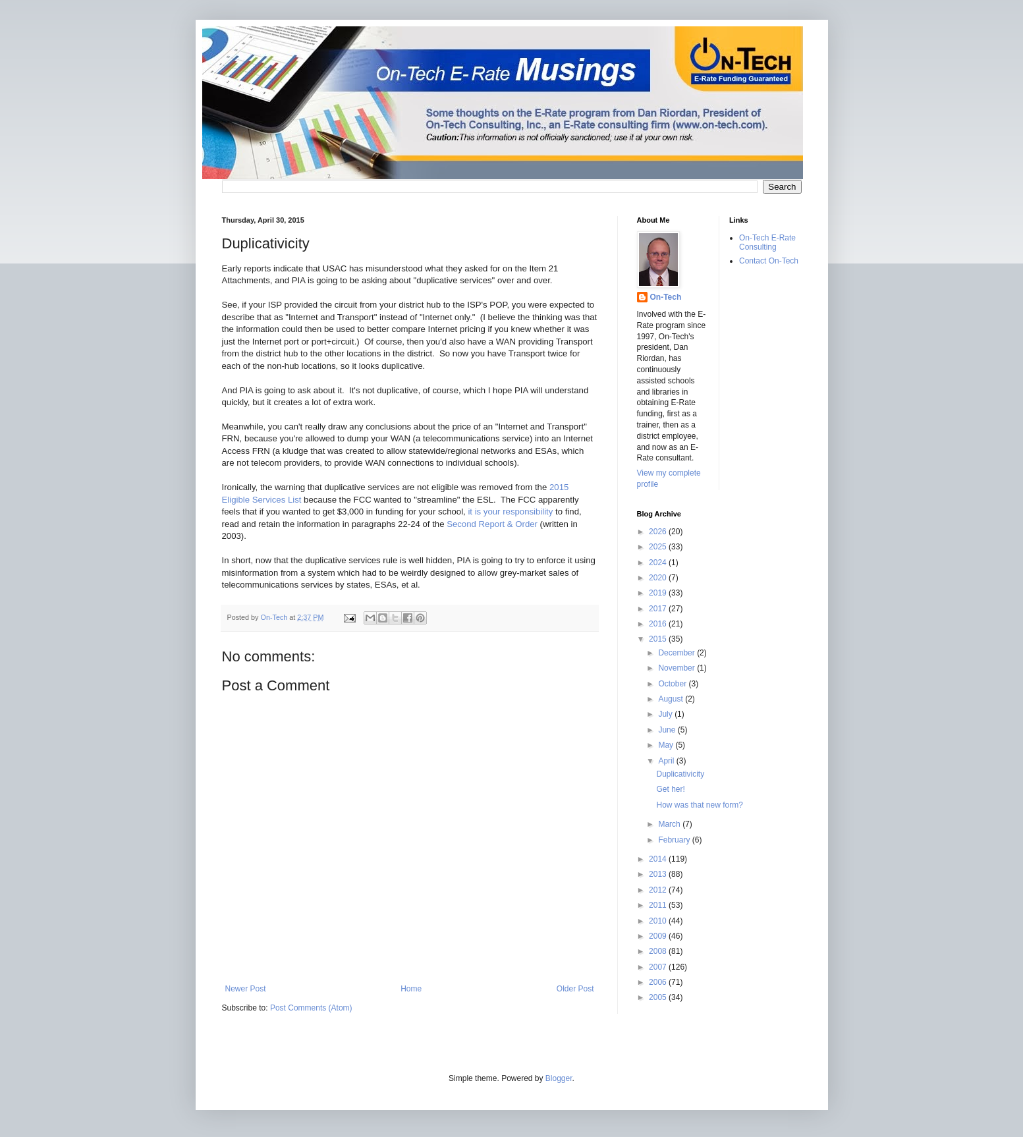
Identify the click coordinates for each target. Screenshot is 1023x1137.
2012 (659, 890)
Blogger (558, 1078)
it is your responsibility (510, 511)
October (673, 683)
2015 (659, 639)
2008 (659, 951)
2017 (659, 608)
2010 (659, 921)
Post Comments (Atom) (311, 1007)
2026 (659, 531)
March (670, 824)
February (675, 840)
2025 (659, 546)
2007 (659, 967)
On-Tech (666, 297)
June (667, 730)
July (666, 714)
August (671, 699)
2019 (659, 592)
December (677, 652)
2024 (659, 562)
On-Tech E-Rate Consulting (767, 242)
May (666, 745)
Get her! (670, 789)
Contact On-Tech (768, 260)
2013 (659, 874)
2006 (659, 982)
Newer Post (245, 988)
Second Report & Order (492, 524)
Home (411, 988)
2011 (659, 905)
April (667, 760)
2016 (659, 623)
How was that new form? (699, 805)
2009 (659, 936)
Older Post (575, 988)
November (677, 668)
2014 (659, 859)
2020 (659, 577)
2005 (659, 997)
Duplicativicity (680, 774)
